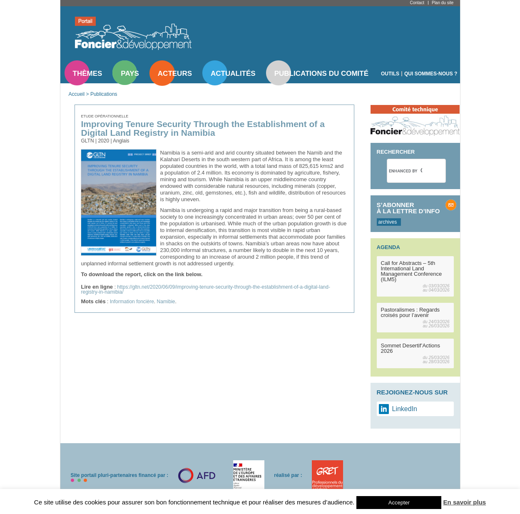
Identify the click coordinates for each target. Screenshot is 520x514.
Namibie (166, 301)
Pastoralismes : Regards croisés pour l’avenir (410, 312)
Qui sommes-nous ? (430, 74)
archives (387, 222)
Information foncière (132, 301)
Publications (103, 94)
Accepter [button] (399, 502)
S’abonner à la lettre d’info (408, 208)
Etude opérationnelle (105, 116)
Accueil (77, 94)
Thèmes (87, 73)
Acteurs (175, 73)
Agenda (388, 247)
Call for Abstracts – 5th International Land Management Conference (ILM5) (411, 271)
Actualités (233, 73)
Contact (417, 2)
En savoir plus (464, 502)
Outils (390, 74)
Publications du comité (321, 73)
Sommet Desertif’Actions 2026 (410, 348)
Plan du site (442, 2)
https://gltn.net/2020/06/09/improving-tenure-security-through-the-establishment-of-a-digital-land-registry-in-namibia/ (205, 289)
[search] (405, 171)
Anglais (121, 141)
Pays (130, 73)
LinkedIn (405, 408)
